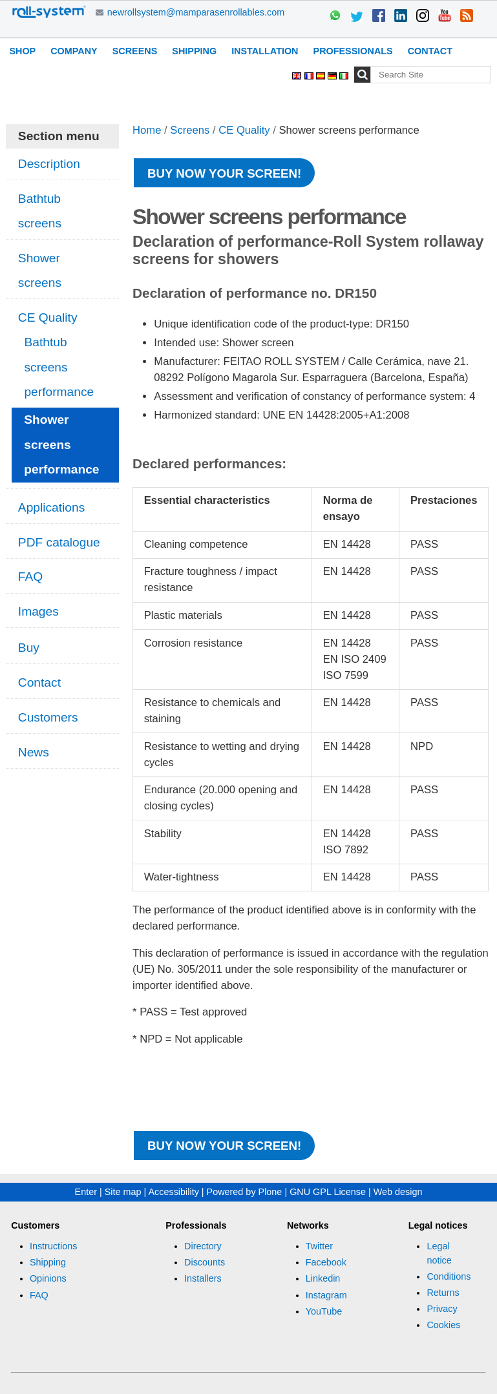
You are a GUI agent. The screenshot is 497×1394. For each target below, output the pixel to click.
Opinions (48, 1278)
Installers (203, 1278)
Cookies (443, 1325)
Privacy (442, 1309)
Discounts (204, 1262)
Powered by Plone (244, 1192)
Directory (203, 1246)
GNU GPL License (328, 1192)
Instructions (54, 1246)
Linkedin (323, 1278)
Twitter (319, 1246)
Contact (430, 51)
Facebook (326, 1262)
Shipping (194, 51)
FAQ (39, 1295)
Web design (398, 1192)
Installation (264, 51)
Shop (22, 51)
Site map (123, 1192)
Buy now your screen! (224, 173)
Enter (86, 1192)
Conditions (449, 1276)
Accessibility (173, 1192)
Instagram (326, 1295)
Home (146, 130)
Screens (135, 51)
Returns (443, 1292)
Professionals (353, 51)
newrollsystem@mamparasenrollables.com (196, 12)
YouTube (324, 1311)
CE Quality (244, 130)
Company (74, 51)
